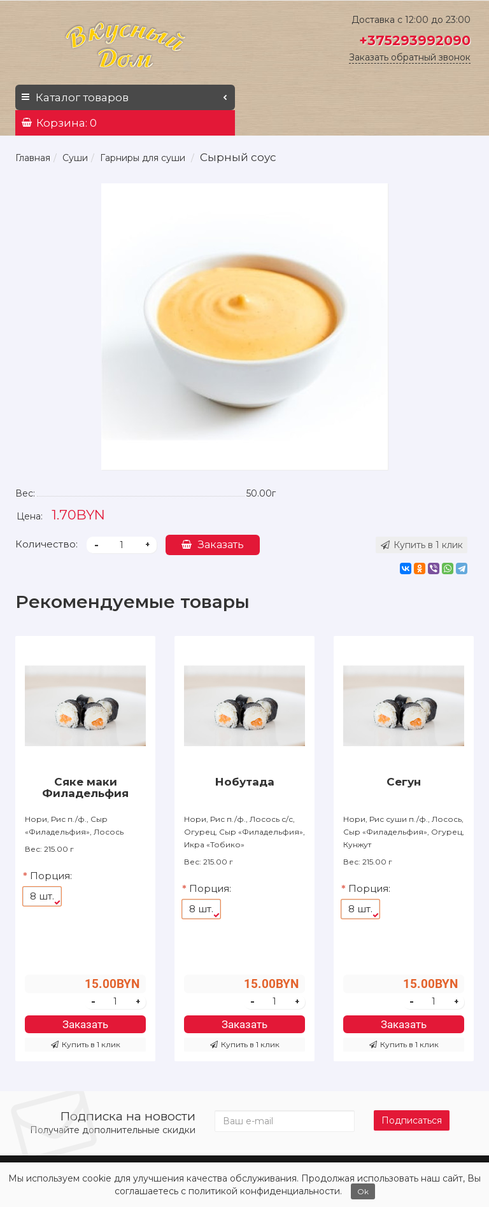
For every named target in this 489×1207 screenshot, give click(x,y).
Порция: (51, 876)
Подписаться (411, 1120)
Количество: (46, 544)
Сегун (403, 781)
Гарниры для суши (142, 158)
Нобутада (244, 781)
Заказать (212, 545)
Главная (32, 158)
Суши (75, 158)
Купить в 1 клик (85, 1044)
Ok (363, 1191)
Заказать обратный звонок (410, 57)
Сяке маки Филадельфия (85, 787)
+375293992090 (415, 40)
